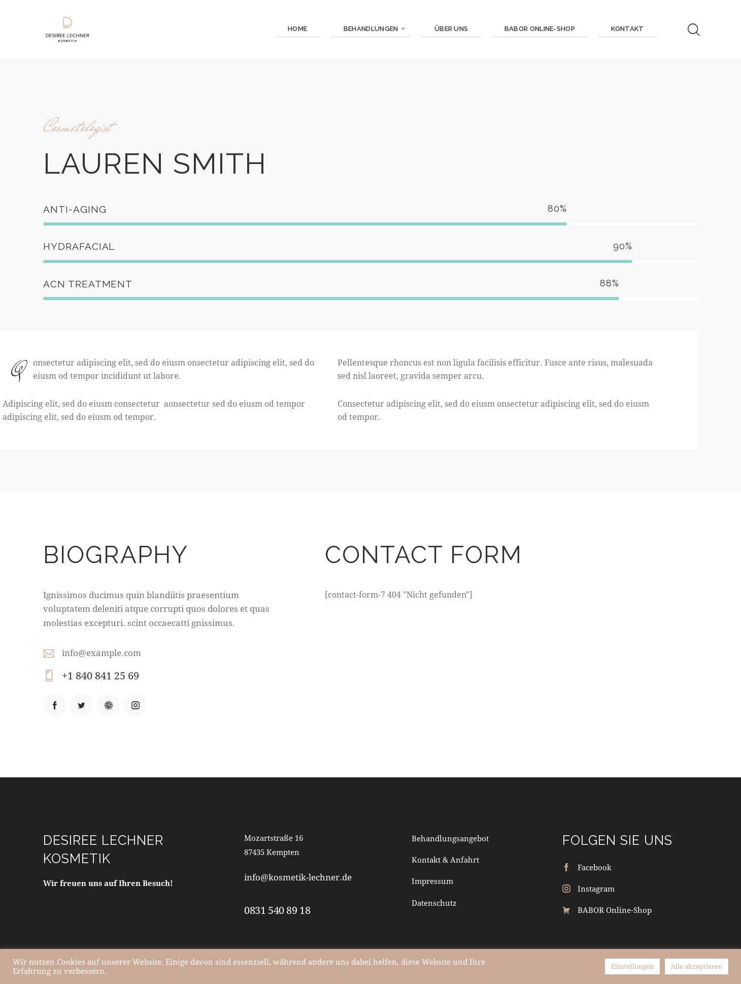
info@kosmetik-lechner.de (298, 877)
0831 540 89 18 (277, 910)
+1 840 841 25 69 (100, 675)
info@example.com (101, 653)
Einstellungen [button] (632, 966)
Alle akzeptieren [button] (696, 966)
